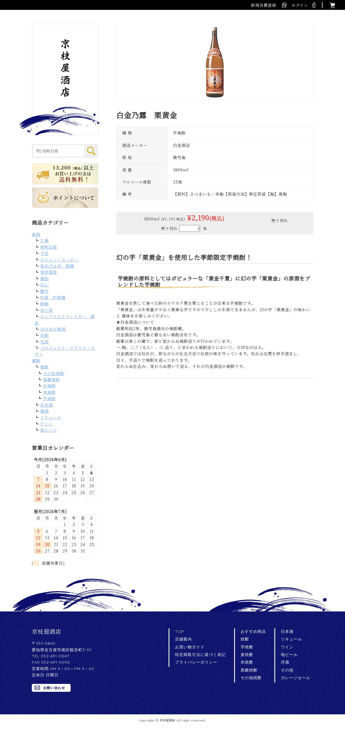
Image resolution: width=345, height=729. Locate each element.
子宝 (44, 253)
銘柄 (36, 234)
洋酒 (285, 662)
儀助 (44, 278)
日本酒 (46, 405)
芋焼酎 (49, 398)
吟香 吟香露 (53, 297)
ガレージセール (295, 677)
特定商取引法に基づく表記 (200, 654)
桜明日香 (48, 247)
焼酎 (44, 367)
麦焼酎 (49, 392)
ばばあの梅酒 (53, 329)
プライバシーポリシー (196, 662)
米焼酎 (49, 385)
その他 (287, 670)
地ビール (48, 430)
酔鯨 (44, 303)
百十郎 (46, 310)
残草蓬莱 (48, 272)
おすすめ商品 (253, 631)
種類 (36, 360)
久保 (44, 240)
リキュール (50, 417)
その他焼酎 (53, 373)
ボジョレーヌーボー (59, 259)
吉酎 (44, 335)
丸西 (44, 341)
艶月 (44, 291)
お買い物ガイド (190, 647)
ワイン (46, 424)
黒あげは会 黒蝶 (57, 266)
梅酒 (44, 411)
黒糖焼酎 (51, 379)
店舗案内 (183, 639)
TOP (179, 631)
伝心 (44, 285)
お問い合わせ (54, 687)
